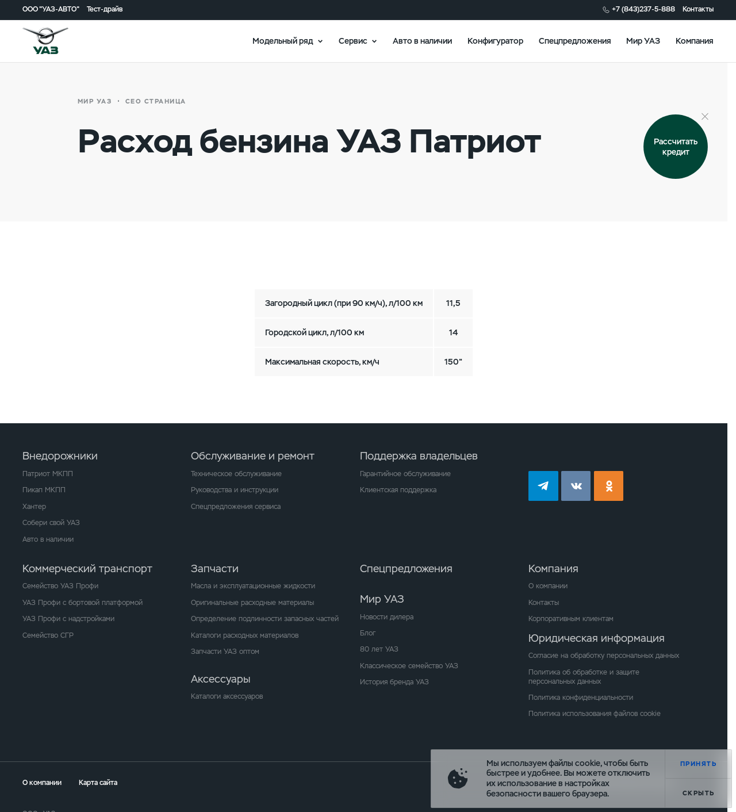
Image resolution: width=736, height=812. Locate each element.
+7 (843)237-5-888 (643, 9)
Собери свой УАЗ (51, 522)
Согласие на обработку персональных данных (603, 655)
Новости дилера (386, 617)
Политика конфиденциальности (580, 697)
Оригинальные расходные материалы (252, 602)
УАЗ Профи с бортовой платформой (82, 602)
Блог (367, 633)
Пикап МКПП (44, 490)
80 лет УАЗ (379, 649)
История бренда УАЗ (394, 682)
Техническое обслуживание (236, 473)
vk (576, 486)
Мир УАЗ (643, 40)
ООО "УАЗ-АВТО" (50, 9)
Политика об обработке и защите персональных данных (583, 677)
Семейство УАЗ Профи (60, 586)
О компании (548, 586)
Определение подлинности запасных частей (265, 618)
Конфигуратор (495, 40)
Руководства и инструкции (234, 490)
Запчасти (215, 568)
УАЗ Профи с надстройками (68, 618)
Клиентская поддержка (398, 490)
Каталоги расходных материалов (244, 635)
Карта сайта (98, 782)
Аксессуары (220, 678)
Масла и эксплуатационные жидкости (253, 586)
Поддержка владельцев (419, 455)
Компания (695, 40)
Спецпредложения (575, 40)
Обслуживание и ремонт (253, 455)
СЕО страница (155, 101)
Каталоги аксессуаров (227, 696)
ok (609, 486)
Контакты (698, 9)
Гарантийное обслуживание (405, 473)
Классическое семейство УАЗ (409, 666)
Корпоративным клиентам (571, 618)
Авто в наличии (422, 40)
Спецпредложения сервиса (236, 506)
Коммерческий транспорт (87, 568)
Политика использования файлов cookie (594, 713)
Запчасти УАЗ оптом (225, 651)
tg (543, 486)
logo (58, 41)
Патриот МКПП (47, 473)
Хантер (34, 506)
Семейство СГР (48, 635)
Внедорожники (60, 455)
